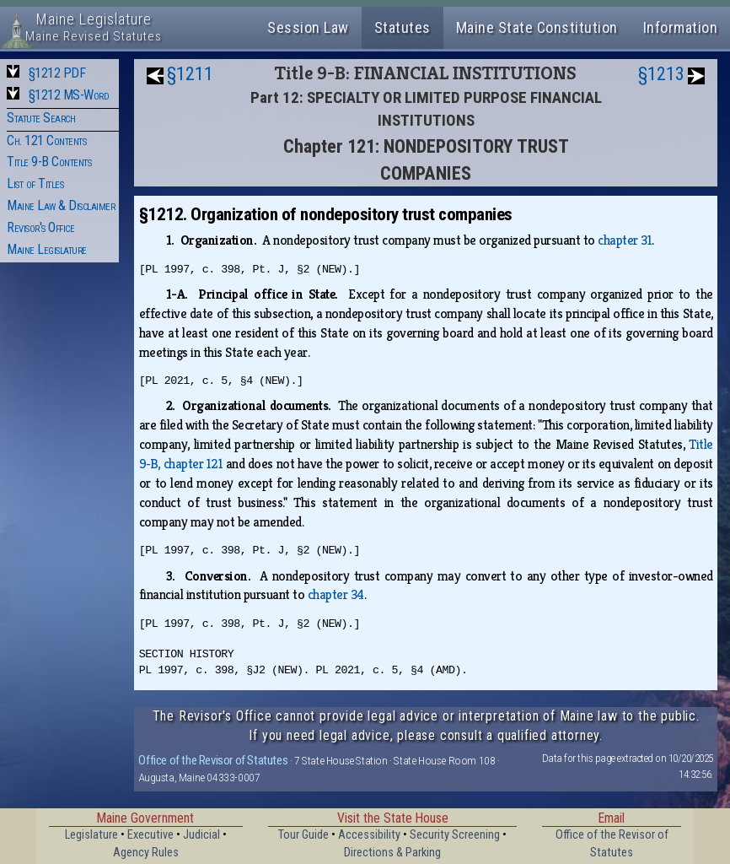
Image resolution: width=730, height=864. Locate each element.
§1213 (661, 73)
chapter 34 (336, 594)
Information (680, 27)
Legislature (91, 835)
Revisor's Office (40, 227)
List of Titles (35, 184)
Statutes (402, 27)
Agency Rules (146, 852)
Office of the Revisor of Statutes (212, 760)
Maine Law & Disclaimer (61, 205)
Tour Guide (303, 835)
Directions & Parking (392, 852)
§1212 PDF (57, 73)
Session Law (308, 27)
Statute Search (41, 118)
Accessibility (369, 835)
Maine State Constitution (537, 27)
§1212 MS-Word (69, 95)
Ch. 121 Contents (46, 140)
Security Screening (455, 835)
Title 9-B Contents (49, 162)
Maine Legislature (47, 249)
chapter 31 (625, 240)
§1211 (190, 73)
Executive (150, 835)
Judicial (201, 835)
